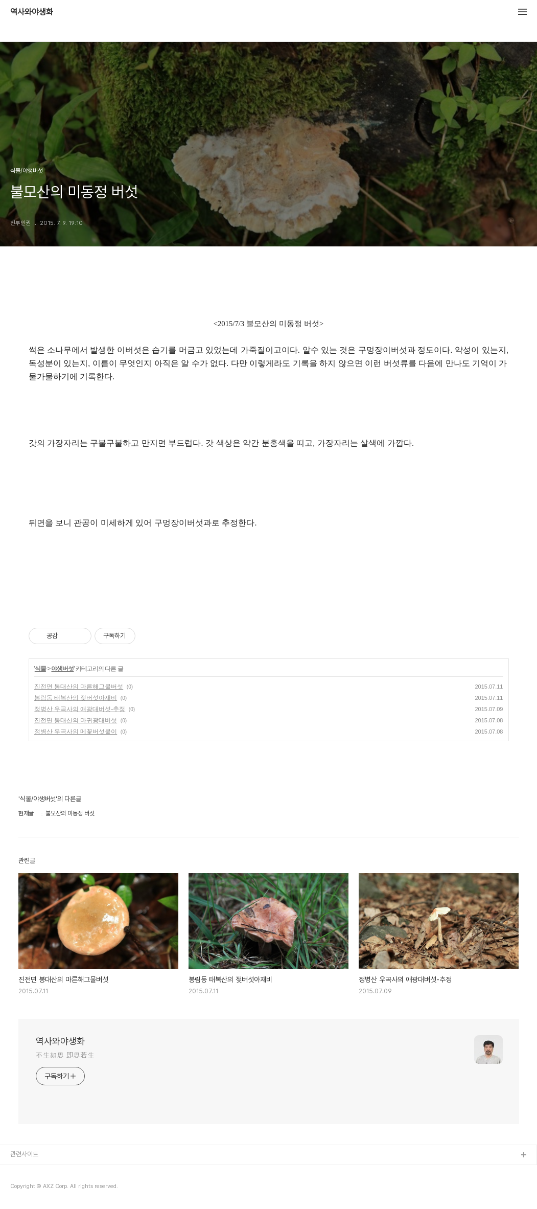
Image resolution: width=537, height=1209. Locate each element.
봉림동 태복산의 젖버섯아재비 (76, 697)
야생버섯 (62, 668)
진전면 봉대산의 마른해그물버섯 (79, 686)
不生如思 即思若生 (65, 1055)
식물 (40, 668)
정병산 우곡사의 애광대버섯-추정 (80, 709)
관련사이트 (24, 1154)
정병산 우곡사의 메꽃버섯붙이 (76, 731)
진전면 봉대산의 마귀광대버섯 (76, 720)
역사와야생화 (31, 12)
